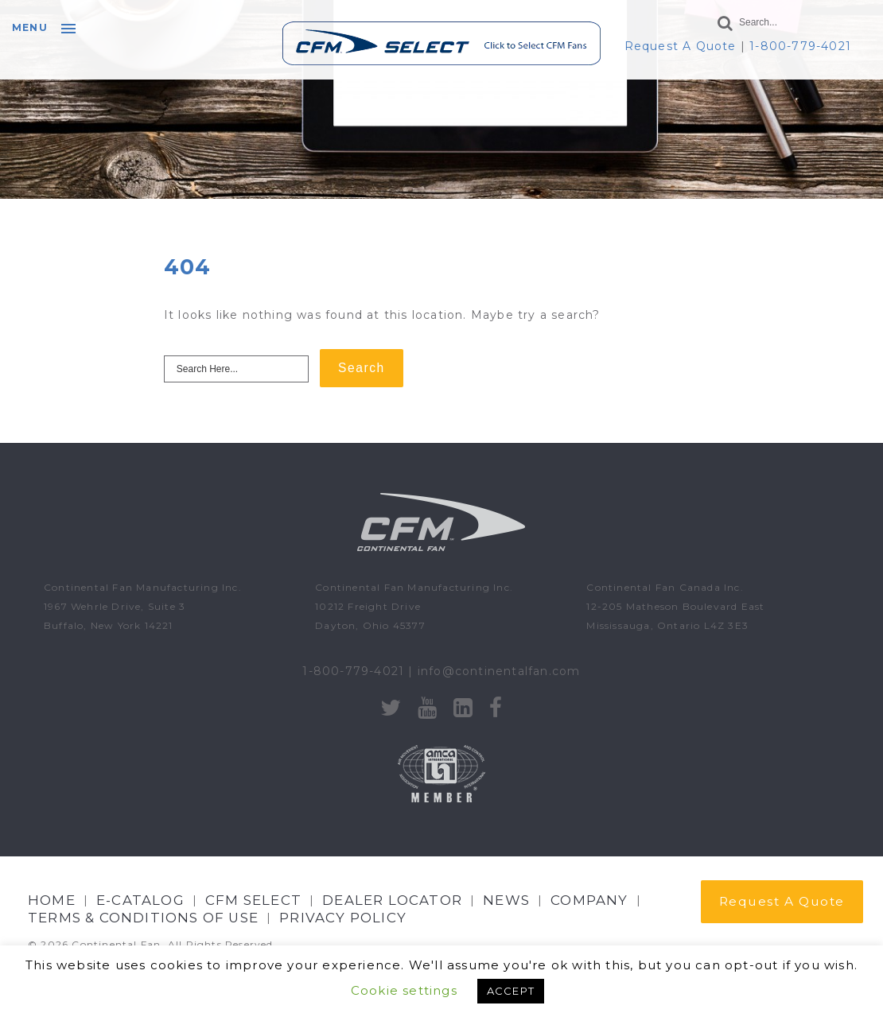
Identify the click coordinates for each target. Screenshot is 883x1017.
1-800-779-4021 (800, 46)
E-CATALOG (140, 900)
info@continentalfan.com (499, 671)
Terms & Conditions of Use (143, 918)
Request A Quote (680, 46)
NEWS (506, 900)
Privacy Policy (342, 918)
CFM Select (253, 900)
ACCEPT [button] (511, 990)
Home (52, 900)
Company (589, 900)
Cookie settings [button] (404, 990)
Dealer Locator (392, 900)
